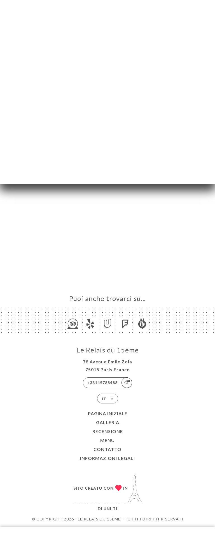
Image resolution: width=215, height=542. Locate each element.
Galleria (107, 422)
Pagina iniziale (107, 413)
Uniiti (110, 508)
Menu (107, 440)
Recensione (107, 431)
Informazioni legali (107, 458)
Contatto (107, 449)
